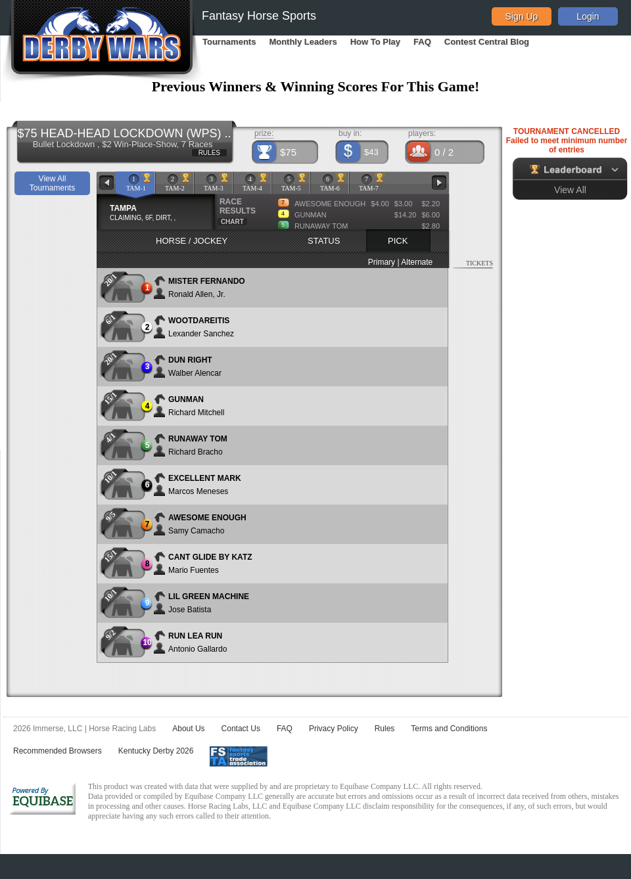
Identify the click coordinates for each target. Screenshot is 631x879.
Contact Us (241, 728)
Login (587, 16)
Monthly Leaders (303, 42)
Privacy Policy (333, 728)
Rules (385, 728)
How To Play (375, 42)
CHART (232, 221)
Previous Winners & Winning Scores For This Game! (316, 86)
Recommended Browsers (57, 750)
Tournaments (229, 42)
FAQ (422, 42)
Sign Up (521, 16)
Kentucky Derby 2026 (156, 750)
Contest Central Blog (486, 42)
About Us (188, 728)
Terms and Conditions (449, 728)
